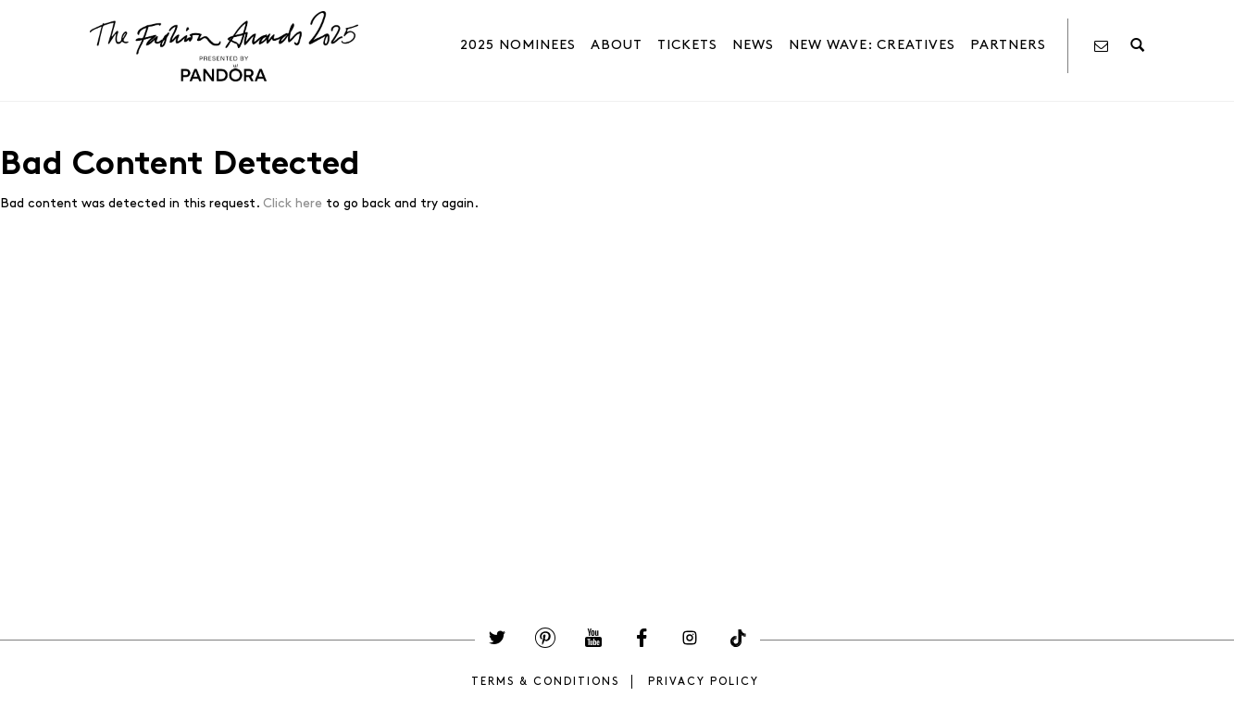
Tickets (687, 45)
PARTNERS (1008, 45)
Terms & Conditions (545, 682)
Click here (292, 203)
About (616, 45)
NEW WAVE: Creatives (872, 45)
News (753, 45)
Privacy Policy (703, 682)
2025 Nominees (518, 45)
